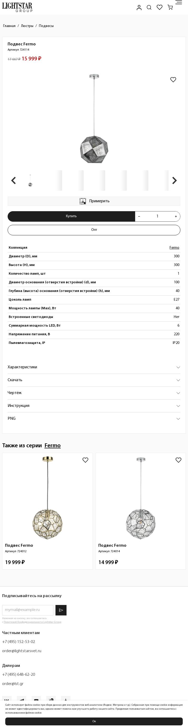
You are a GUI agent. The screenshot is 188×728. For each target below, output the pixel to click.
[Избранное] (159, 7)
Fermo (174, 248)
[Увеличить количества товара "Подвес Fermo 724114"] (176, 216)
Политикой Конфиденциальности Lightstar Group (32, 622)
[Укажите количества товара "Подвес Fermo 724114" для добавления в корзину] (157, 216)
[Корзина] (170, 7)
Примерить (94, 201)
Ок (94, 721)
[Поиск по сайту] (149, 7)
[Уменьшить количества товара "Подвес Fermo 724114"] (139, 216)
